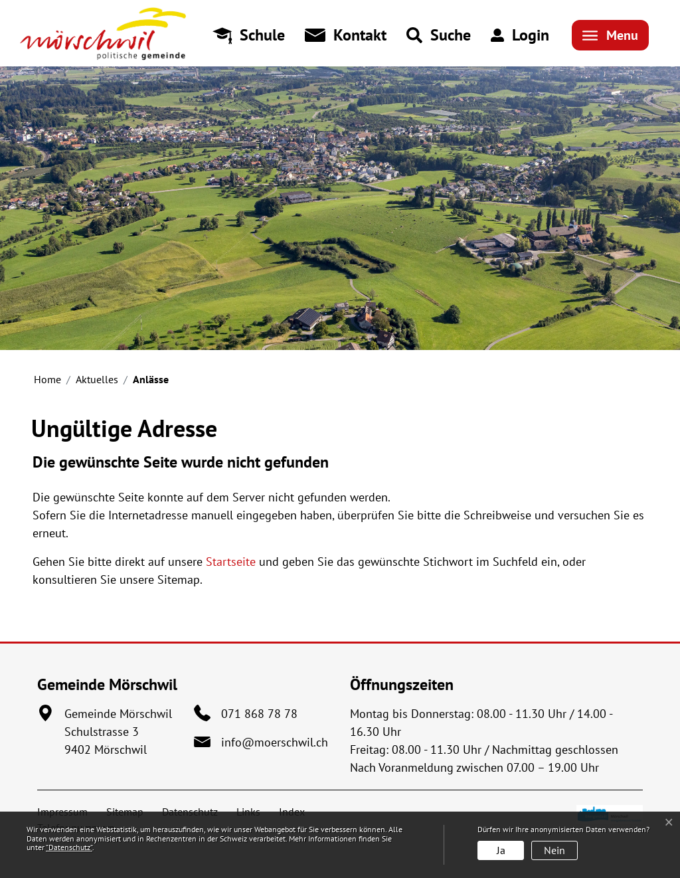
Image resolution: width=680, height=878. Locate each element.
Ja (501, 850)
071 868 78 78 (259, 713)
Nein (554, 850)
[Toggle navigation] (610, 35)
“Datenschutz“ (69, 847)
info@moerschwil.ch (274, 742)
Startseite (231, 561)
